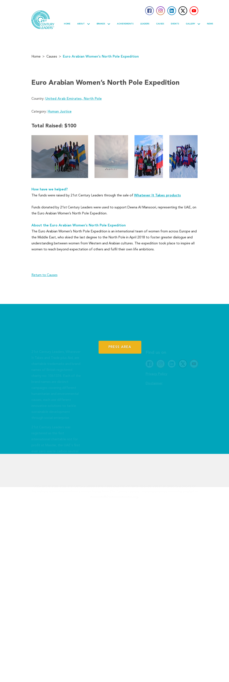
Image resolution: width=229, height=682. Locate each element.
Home (67, 24)
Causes (160, 24)
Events (175, 24)
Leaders (144, 24)
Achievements (125, 24)
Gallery (193, 24)
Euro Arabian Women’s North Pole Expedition (101, 58)
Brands (103, 24)
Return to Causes (44, 275)
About (83, 24)
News (210, 24)
